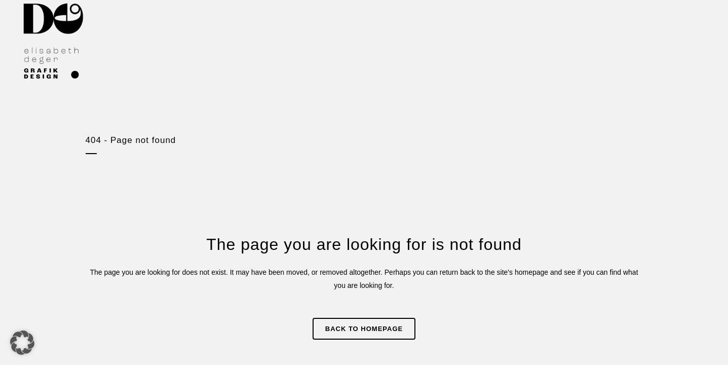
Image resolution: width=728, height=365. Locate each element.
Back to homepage (364, 329)
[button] (22, 342)
